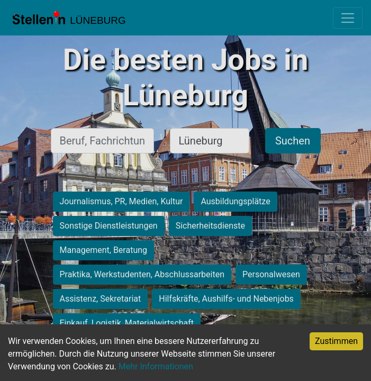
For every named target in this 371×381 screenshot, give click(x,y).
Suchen (292, 140)
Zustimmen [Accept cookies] (336, 341)
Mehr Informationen (156, 366)
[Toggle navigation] (348, 18)
